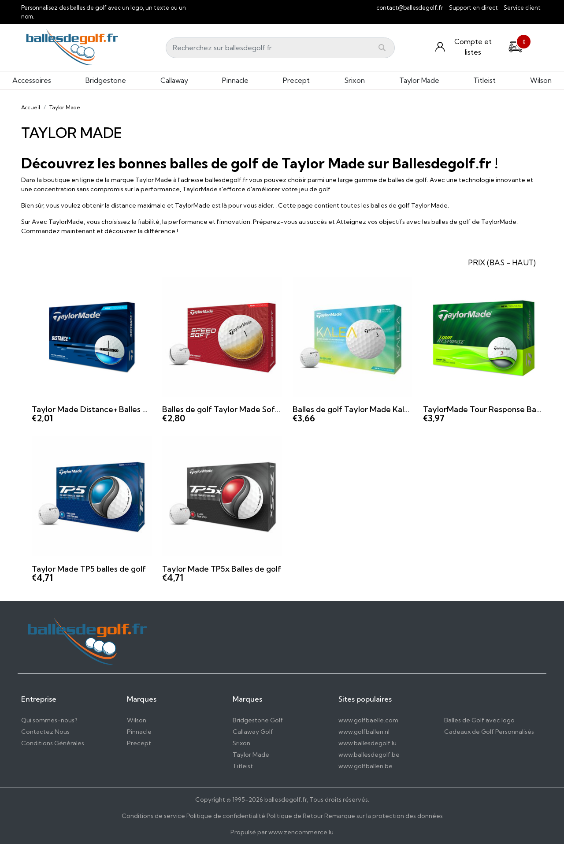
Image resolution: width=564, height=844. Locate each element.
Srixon (354, 80)
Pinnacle (235, 80)
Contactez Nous (45, 732)
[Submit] (382, 47)
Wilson (541, 80)
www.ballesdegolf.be (369, 754)
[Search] (280, 47)
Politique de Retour (295, 816)
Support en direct (473, 7)
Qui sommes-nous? (49, 720)
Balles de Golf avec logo (479, 720)
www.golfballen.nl (364, 732)
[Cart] (515, 45)
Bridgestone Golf (258, 720)
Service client (522, 7)
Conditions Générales (52, 743)
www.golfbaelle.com (368, 720)
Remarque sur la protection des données (383, 816)
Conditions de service (153, 816)
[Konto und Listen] (466, 46)
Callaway (174, 80)
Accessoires (31, 80)
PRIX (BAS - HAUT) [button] (502, 262)
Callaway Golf (253, 732)
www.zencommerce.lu (301, 832)
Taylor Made (419, 80)
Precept (296, 80)
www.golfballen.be (365, 766)
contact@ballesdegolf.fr (409, 7)
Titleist (484, 80)
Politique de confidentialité (225, 816)
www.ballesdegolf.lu (367, 743)
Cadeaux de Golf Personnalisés (489, 732)
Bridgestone (105, 80)
